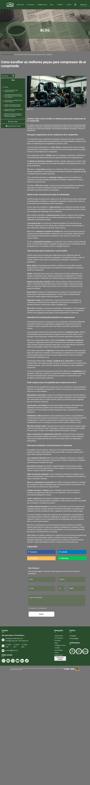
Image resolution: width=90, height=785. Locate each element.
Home (9, 4)
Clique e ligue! (13, 121)
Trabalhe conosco (43, 4)
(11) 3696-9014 (16, 646)
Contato (72, 4)
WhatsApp (63, 558)
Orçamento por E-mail (13, 126)
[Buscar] (6, 75)
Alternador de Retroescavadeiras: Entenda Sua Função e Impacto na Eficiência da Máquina (13, 115)
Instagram (33, 558)
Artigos (11, 54)
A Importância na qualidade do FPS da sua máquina (13, 101)
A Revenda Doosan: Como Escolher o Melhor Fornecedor (13, 110)
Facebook (32, 552)
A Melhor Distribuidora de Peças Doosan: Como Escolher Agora (12, 105)
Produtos (62, 4)
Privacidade (73, 638)
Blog (53, 4)
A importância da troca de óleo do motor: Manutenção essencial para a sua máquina (13, 96)
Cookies (72, 636)
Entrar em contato (60, 658)
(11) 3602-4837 (24, 646)
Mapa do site (58, 655)
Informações (58, 650)
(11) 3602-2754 (8, 646)
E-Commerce (30, 4)
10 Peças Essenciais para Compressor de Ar (11, 91)
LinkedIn (63, 552)
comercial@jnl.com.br (10, 650)
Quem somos (18, 4)
